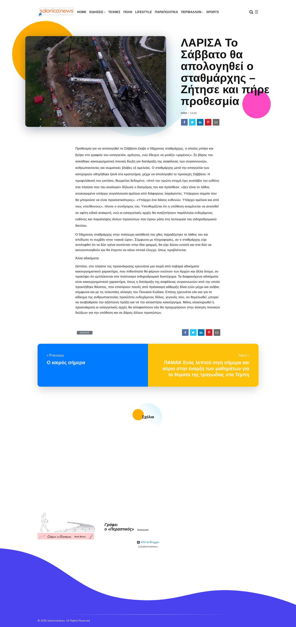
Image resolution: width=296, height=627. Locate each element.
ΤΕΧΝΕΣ (114, 12)
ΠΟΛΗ (127, 12)
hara (184, 113)
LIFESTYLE (143, 12)
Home (81, 12)
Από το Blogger (148, 542)
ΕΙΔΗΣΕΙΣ (96, 12)
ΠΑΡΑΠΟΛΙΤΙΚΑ (166, 12)
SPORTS (212, 12)
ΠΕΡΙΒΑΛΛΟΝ (191, 12)
